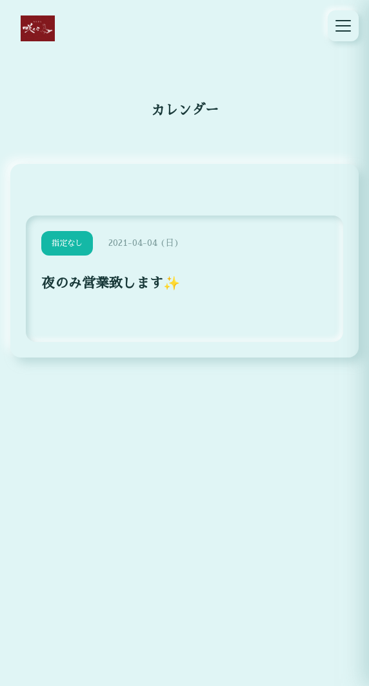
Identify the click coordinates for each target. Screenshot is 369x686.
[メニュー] (343, 25)
